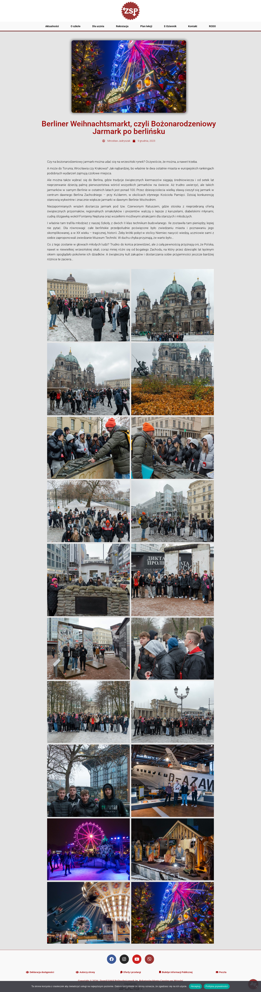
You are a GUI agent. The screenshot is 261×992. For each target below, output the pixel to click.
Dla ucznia (98, 26)
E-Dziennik (170, 26)
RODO (212, 26)
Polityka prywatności (217, 986)
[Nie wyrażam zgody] (256, 986)
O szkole (75, 26)
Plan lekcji (146, 26)
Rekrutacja (122, 26)
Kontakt (192, 26)
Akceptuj (195, 986)
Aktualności (52, 26)
